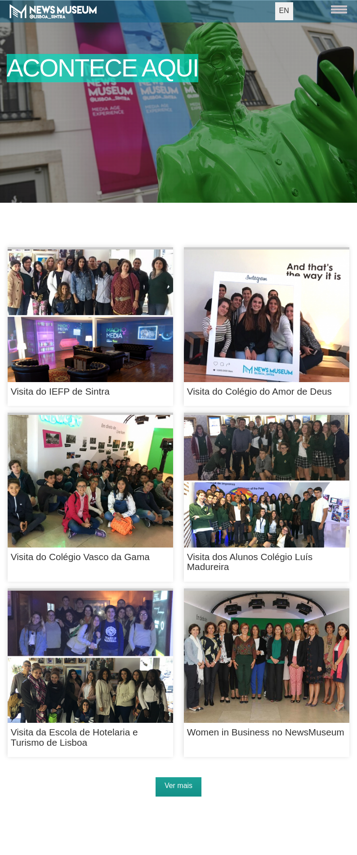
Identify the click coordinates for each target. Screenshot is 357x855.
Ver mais (178, 785)
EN (284, 10)
